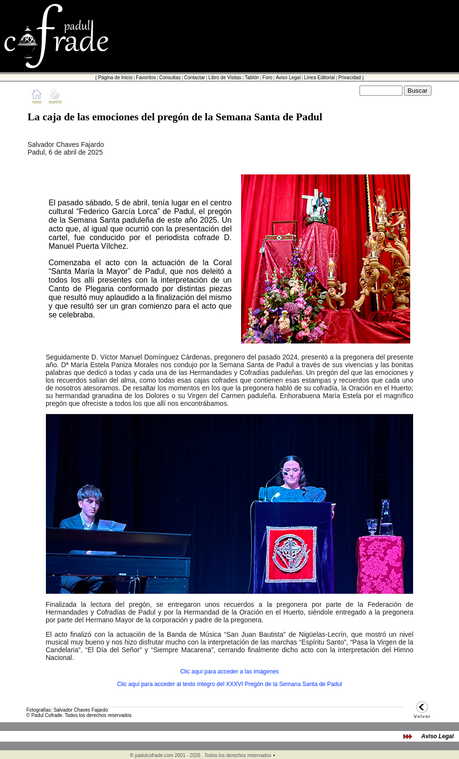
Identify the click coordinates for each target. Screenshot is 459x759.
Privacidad (349, 77)
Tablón (252, 77)
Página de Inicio (115, 77)
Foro (267, 77)
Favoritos (146, 77)
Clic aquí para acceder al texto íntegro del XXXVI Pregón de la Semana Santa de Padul (229, 684)
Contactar (194, 77)
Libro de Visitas (224, 77)
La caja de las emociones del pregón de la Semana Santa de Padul (175, 117)
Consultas (169, 77)
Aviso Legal (288, 77)
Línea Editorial (319, 77)
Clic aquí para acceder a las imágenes (229, 671)
